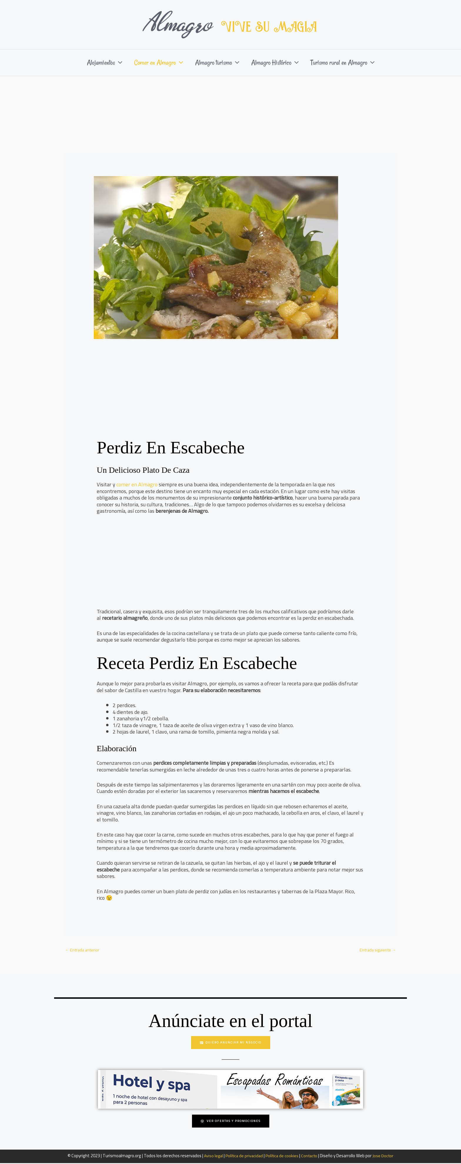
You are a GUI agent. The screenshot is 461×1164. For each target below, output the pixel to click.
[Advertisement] (230, 120)
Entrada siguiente (376, 950)
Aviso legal (211, 1156)
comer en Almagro (137, 484)
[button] (112, 62)
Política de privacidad (243, 1156)
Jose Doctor (385, 1156)
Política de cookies (282, 1156)
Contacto (311, 1156)
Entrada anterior (83, 950)
